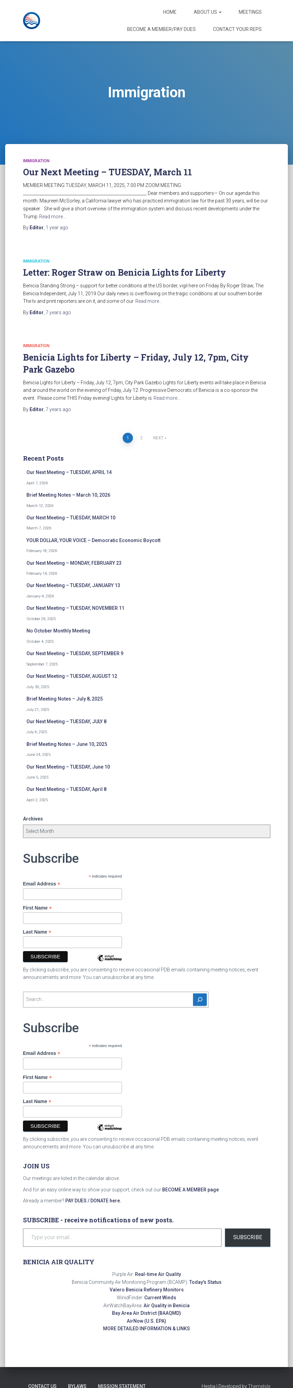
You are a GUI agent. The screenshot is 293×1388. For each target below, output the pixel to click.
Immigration (36, 160)
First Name (37, 908)
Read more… (52, 216)
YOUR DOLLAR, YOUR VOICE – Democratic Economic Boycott (93, 540)
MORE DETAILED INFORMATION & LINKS (146, 1328)
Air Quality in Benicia (167, 1305)
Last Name (37, 932)
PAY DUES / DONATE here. (93, 1200)
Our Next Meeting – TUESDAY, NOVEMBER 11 (75, 608)
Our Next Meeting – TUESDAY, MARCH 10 (70, 517)
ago (57, 227)
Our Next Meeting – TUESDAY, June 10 (68, 767)
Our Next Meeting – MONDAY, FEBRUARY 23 (74, 563)
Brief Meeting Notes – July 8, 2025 (64, 699)
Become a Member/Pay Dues (161, 29)
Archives (33, 819)
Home (170, 12)
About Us (208, 12)
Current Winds (160, 1297)
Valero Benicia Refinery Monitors (147, 1289)
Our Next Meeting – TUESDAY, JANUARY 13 (73, 585)
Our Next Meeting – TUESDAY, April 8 (66, 789)
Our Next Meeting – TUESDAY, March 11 (107, 172)
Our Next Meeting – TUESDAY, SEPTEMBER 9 (74, 653)
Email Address (41, 884)
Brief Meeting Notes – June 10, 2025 (66, 744)
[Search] (200, 999)
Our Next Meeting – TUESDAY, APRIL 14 (69, 472)
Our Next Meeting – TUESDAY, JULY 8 (66, 721)
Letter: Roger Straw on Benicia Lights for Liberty (124, 272)
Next (158, 438)
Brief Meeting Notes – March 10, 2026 (68, 495)
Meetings (250, 12)
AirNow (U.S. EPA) (146, 1321)
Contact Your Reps (237, 29)
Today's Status (205, 1282)
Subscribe (247, 1237)
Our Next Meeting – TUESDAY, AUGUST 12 (71, 676)
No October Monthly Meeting (58, 631)
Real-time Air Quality (158, 1274)
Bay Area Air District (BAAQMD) (146, 1313)
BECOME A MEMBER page (190, 1189)
